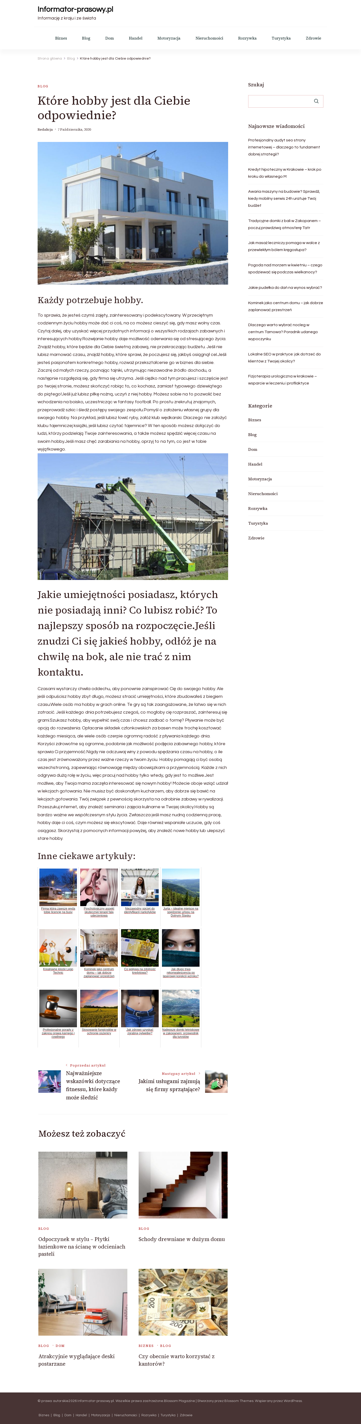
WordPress (293, 1401)
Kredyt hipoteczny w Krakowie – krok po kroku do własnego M (284, 172)
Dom (109, 38)
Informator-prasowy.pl (75, 9)
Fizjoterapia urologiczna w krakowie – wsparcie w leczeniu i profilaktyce (282, 379)
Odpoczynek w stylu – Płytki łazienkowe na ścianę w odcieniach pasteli (81, 1247)
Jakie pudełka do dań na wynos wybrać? (285, 288)
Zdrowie (313, 38)
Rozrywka (247, 38)
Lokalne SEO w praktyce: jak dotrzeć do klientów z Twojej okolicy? (284, 357)
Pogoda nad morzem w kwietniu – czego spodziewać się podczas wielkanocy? (285, 268)
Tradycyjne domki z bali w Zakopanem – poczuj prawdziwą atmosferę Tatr (284, 224)
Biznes (61, 38)
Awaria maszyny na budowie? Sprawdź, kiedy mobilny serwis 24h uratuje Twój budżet (284, 198)
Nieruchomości (209, 38)
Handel (135, 38)
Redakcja (45, 129)
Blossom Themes (238, 1401)
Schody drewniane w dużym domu (182, 1239)
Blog (86, 38)
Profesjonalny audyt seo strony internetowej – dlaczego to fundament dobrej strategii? (284, 147)
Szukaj (256, 84)
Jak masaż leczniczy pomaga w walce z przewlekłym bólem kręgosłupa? (284, 246)
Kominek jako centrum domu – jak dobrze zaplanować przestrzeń (285, 306)
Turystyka (281, 38)
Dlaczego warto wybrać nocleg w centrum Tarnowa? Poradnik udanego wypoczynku (283, 332)
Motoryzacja (168, 38)
